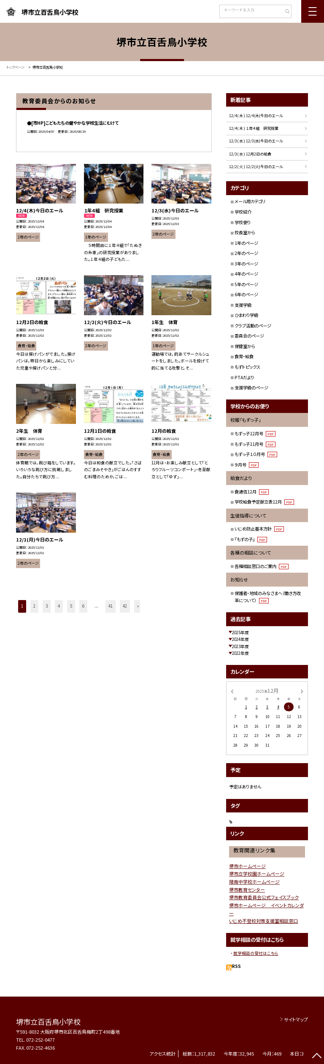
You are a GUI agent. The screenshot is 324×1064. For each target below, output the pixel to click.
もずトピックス (247, 367)
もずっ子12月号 (255, 433)
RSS (236, 966)
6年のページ (246, 294)
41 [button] (110, 606)
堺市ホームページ (247, 866)
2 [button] (34, 606)
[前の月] (232, 690)
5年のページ (246, 284)
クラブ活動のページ (253, 325)
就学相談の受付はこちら (255, 953)
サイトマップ (296, 1019)
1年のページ (246, 243)
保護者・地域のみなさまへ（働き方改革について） (268, 597)
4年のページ (246, 274)
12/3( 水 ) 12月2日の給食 (250, 154)
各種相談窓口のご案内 (262, 566)
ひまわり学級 (246, 315)
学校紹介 (243, 212)
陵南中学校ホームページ (254, 881)
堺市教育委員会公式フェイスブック (264, 897)
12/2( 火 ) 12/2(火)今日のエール (256, 166)
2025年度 (240, 632)
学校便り (243, 222)
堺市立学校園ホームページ (256, 873)
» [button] (138, 606)
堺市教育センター (247, 889)
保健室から (245, 346)
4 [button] (59, 606)
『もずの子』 (251, 539)
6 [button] (83, 606)
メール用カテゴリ (250, 201)
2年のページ (246, 253)
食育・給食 (244, 356)
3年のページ (246, 263)
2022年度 (240, 653)
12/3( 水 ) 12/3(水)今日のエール (256, 141)
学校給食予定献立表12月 (264, 501)
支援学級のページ (251, 387)
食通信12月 (252, 491)
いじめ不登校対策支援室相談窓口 (263, 920)
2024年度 (240, 639)
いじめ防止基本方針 (259, 528)
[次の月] (302, 690)
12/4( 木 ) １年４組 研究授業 (253, 128)
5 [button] (71, 606)
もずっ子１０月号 (256, 454)
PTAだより (244, 377)
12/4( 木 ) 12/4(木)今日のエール (256, 115)
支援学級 (243, 305)
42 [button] (125, 606)
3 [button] (47, 606)
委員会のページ (249, 335)
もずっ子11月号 (255, 444)
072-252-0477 (40, 1039)
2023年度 (240, 646)
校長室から (245, 232)
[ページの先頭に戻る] (316, 1056)
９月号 (247, 464)
